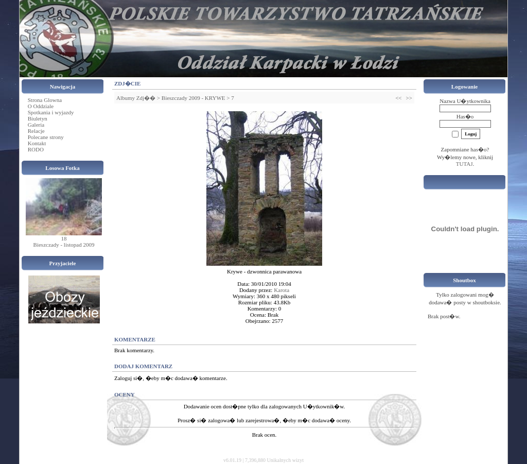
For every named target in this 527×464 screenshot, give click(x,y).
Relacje (36, 131)
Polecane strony (46, 137)
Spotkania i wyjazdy (51, 112)
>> (409, 98)
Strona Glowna (45, 100)
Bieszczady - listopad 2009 (64, 245)
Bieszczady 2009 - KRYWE (193, 98)
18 (64, 238)
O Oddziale (41, 106)
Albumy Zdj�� (135, 98)
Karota (281, 290)
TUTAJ (464, 164)
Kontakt (37, 143)
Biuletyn (37, 118)
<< (398, 98)
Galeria (36, 125)
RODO (36, 149)
